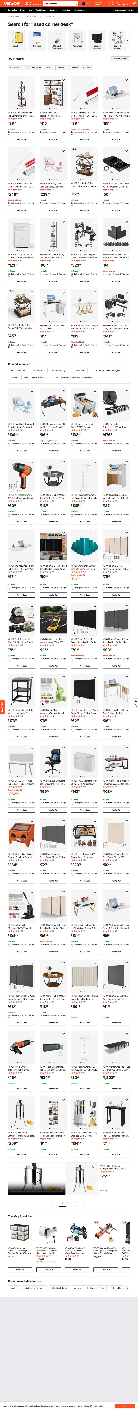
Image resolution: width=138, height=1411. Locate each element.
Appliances (77, 46)
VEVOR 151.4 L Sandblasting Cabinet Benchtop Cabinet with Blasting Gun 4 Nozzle (20, 857)
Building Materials (97, 47)
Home (10, 16)
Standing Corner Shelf (47, 16)
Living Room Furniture (30, 16)
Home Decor (17, 46)
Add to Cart (22, 139)
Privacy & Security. (97, 1406)
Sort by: (116, 59)
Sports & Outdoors (117, 47)
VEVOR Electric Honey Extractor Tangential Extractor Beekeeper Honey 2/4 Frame (21, 1135)
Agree (125, 1406)
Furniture (17, 16)
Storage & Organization (57, 47)
